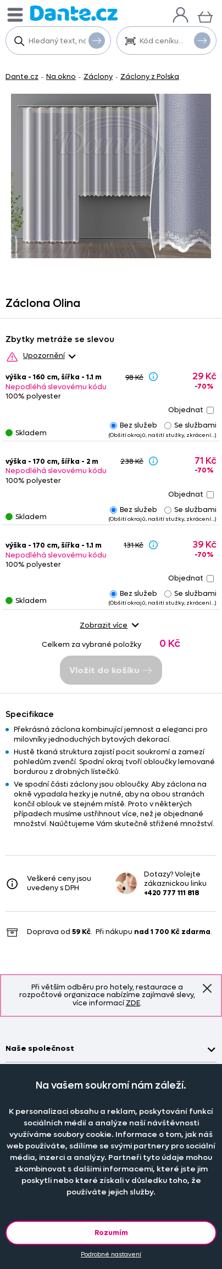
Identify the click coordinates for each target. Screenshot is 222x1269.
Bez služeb (133, 425)
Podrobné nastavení (111, 1254)
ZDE (133, 1003)
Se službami (190, 425)
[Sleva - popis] (153, 376)
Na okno (61, 76)
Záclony (98, 76)
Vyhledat (97, 40)
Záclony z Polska (149, 76)
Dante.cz (21, 76)
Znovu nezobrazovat (207, 988)
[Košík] (205, 15)
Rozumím (111, 1232)
